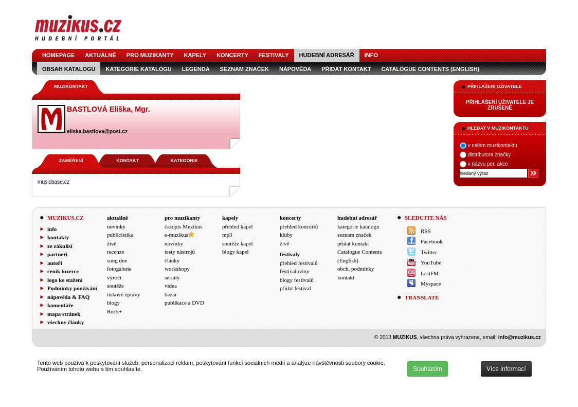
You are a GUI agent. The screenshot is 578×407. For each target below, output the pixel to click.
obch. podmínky (355, 269)
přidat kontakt (346, 69)
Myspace (431, 283)
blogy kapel (235, 252)
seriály (172, 277)
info (371, 55)
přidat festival (295, 288)
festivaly (274, 55)
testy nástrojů (180, 252)
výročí (114, 277)
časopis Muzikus (184, 226)
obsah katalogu (68, 69)
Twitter (429, 252)
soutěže (115, 285)
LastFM (430, 273)
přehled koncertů (299, 226)
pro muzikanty (150, 55)
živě (111, 243)
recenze (115, 252)
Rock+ (114, 311)
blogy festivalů (297, 280)
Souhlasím (427, 369)
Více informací (506, 369)
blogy (113, 302)
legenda (196, 69)
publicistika (120, 235)
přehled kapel (237, 226)
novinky (116, 226)
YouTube (431, 262)
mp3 (227, 235)
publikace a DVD (184, 302)
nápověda (295, 69)
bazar (171, 294)
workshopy (177, 269)
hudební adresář (326, 55)
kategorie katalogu (138, 69)
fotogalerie (119, 269)
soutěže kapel (237, 243)
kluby (286, 235)
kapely (195, 55)
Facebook (432, 241)
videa (171, 285)
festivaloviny (294, 271)
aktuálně (100, 55)
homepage (58, 55)
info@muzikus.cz (519, 337)
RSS (426, 231)
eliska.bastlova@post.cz (97, 131)
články (172, 260)
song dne (117, 260)
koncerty (232, 55)
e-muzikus (176, 235)
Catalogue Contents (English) (430, 69)
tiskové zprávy (123, 294)
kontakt (345, 277)
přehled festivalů (299, 263)
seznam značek (244, 69)
